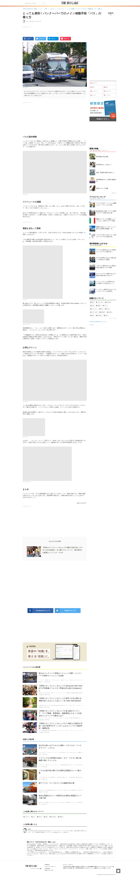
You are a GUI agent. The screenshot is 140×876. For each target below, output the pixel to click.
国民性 (98, 305)
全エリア (93, 83)
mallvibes (26, 436)
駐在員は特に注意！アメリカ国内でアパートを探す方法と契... (106, 212)
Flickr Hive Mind (27, 324)
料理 (105, 315)
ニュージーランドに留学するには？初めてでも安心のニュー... (105, 282)
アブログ (91, 325)
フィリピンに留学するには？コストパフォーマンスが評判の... (106, 290)
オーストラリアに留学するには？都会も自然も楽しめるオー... (106, 274)
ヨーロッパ (94, 91)
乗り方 (39, 816)
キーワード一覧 (112, 318)
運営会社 (47, 864)
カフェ (105, 305)
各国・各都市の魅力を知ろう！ (105, 172)
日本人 (107, 309)
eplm (29, 829)
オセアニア (107, 91)
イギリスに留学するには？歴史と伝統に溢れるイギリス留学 (106, 266)
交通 (45, 816)
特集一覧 (114, 193)
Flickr (26, 299)
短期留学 (102, 312)
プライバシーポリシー (50, 866)
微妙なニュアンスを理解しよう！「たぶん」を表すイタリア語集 (106, 219)
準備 (92, 315)
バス (33, 816)
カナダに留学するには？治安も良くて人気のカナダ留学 (106, 258)
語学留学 (99, 315)
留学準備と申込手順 (102, 156)
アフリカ (107, 95)
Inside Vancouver (28, 481)
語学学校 (108, 302)
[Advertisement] (55, 584)
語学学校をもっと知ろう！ (104, 164)
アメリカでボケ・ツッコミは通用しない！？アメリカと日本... (106, 204)
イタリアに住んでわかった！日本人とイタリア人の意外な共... (106, 235)
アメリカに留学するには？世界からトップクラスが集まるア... (106, 250)
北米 (92, 87)
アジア (93, 95)
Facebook (47, 868)
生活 (101, 309)
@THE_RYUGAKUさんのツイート (98, 321)
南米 (106, 87)
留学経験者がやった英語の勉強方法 (106, 180)
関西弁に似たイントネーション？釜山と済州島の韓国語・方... (106, 227)
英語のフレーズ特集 (102, 188)
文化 (92, 305)
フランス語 (93, 312)
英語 (92, 302)
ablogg (38, 868)
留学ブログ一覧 (49, 870)
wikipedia (26, 87)
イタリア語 (99, 302)
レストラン (93, 309)
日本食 (109, 312)
